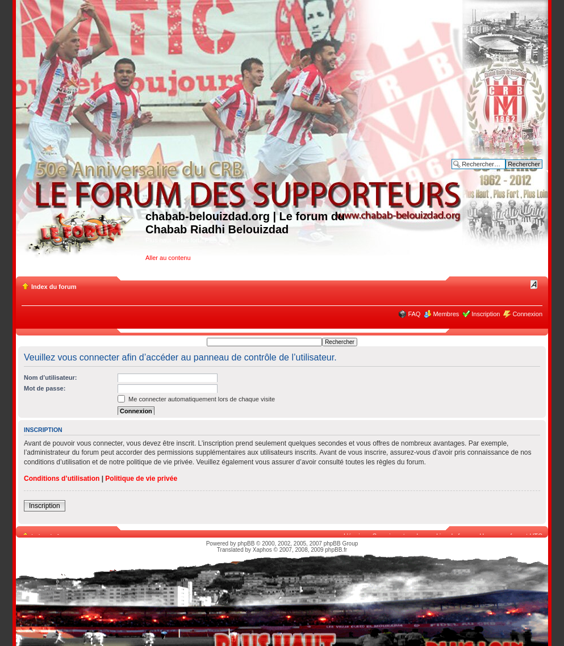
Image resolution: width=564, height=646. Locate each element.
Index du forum (53, 286)
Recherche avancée (514, 172)
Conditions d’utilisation (61, 479)
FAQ (414, 314)
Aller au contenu (168, 257)
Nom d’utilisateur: (50, 377)
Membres (446, 314)
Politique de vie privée (141, 479)
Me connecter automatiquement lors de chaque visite (196, 399)
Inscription (485, 314)
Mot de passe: (44, 388)
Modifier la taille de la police (534, 284)
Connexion (527, 314)
